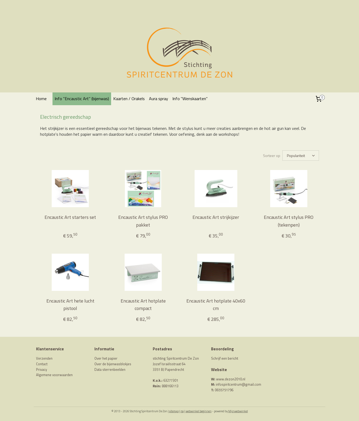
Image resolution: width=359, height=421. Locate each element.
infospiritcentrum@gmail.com (238, 384)
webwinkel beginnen (199, 411)
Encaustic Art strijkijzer (215, 217)
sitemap (174, 411)
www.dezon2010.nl (230, 379)
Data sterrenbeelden (109, 369)
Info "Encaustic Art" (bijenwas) (82, 98)
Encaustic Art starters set (70, 217)
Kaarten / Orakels (129, 98)
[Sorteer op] (301, 155)
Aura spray (158, 98)
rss (182, 411)
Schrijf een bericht (224, 358)
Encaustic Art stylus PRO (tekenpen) (288, 221)
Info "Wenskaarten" (190, 98)
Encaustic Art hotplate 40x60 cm (215, 304)
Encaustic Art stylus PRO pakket (143, 221)
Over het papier (105, 358)
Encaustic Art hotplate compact (143, 304)
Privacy (41, 369)
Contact (41, 364)
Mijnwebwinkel (238, 411)
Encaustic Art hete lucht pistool (70, 304)
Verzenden (44, 358)
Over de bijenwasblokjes (112, 364)
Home (41, 98)
